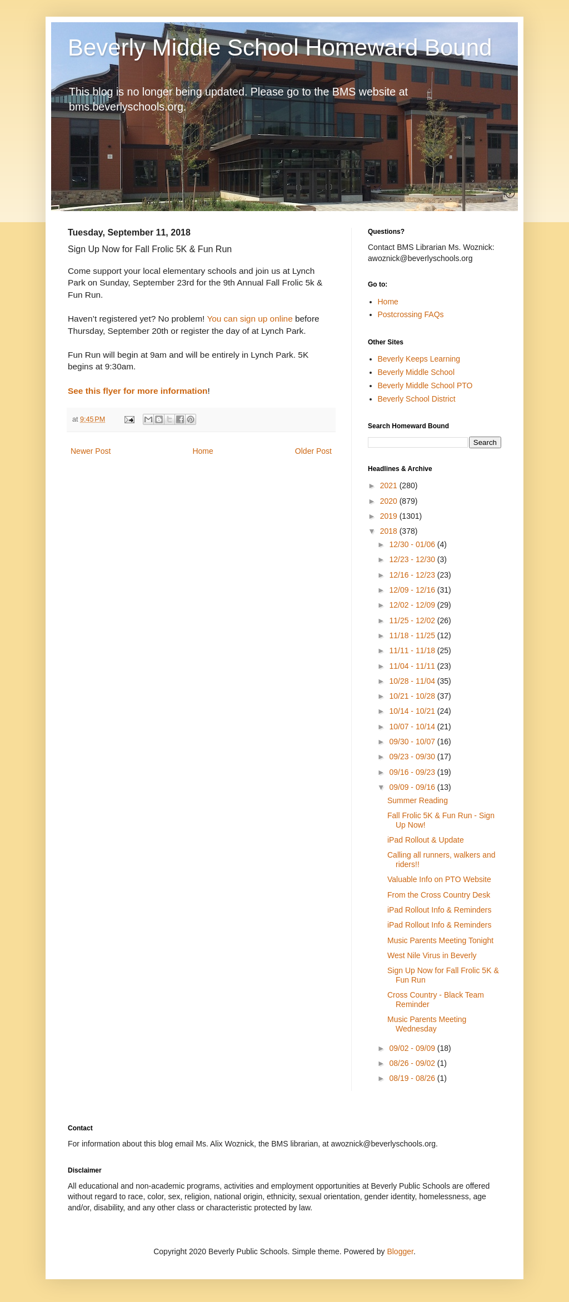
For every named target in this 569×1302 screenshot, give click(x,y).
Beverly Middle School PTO (425, 385)
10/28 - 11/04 (413, 681)
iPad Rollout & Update (425, 839)
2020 (390, 501)
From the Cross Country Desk (438, 894)
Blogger (400, 1251)
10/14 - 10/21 (413, 711)
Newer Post (91, 451)
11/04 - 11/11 (413, 666)
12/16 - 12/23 (413, 574)
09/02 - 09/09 (413, 1048)
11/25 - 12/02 (413, 620)
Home (202, 451)
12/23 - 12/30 (413, 559)
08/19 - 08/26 (413, 1078)
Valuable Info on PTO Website (439, 879)
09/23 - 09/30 (413, 756)
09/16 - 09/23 (413, 772)
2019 (390, 516)
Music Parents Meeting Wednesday (426, 1024)
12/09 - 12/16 (413, 589)
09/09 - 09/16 (413, 787)
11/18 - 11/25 (413, 635)
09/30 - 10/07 (413, 741)
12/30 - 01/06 (413, 544)
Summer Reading (417, 800)
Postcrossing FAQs (411, 314)
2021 (390, 485)
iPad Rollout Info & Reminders (439, 909)
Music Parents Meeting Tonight (440, 940)
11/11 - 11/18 (413, 650)
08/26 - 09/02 (413, 1063)
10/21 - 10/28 (413, 696)
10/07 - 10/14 (413, 726)
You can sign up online (249, 318)
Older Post (313, 451)
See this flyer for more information (137, 390)
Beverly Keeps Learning (419, 358)
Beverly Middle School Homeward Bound (280, 47)
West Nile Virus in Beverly (432, 955)
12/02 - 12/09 (413, 604)
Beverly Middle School (416, 372)
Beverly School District (417, 398)
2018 (390, 531)
